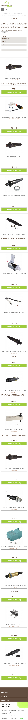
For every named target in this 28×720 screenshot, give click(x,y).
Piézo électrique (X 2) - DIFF (14, 156)
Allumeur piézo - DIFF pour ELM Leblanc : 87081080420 (14, 507)
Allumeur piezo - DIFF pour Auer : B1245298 (14, 585)
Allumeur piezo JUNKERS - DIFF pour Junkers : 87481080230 (14, 390)
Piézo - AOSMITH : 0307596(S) (14, 624)
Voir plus (4, 32)
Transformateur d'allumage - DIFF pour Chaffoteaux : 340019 (14, 468)
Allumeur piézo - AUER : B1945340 (14, 429)
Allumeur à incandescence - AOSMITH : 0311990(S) (14, 312)
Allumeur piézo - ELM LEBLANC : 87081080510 (14, 273)
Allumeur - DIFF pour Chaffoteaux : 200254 (14, 195)
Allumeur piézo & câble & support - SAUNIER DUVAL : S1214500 (14, 117)
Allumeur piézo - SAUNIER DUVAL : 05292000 (14, 663)
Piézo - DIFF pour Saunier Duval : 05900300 (14, 351)
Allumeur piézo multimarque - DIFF (14, 78)
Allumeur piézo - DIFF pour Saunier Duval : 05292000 (14, 234)
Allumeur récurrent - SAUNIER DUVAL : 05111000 (14, 546)
